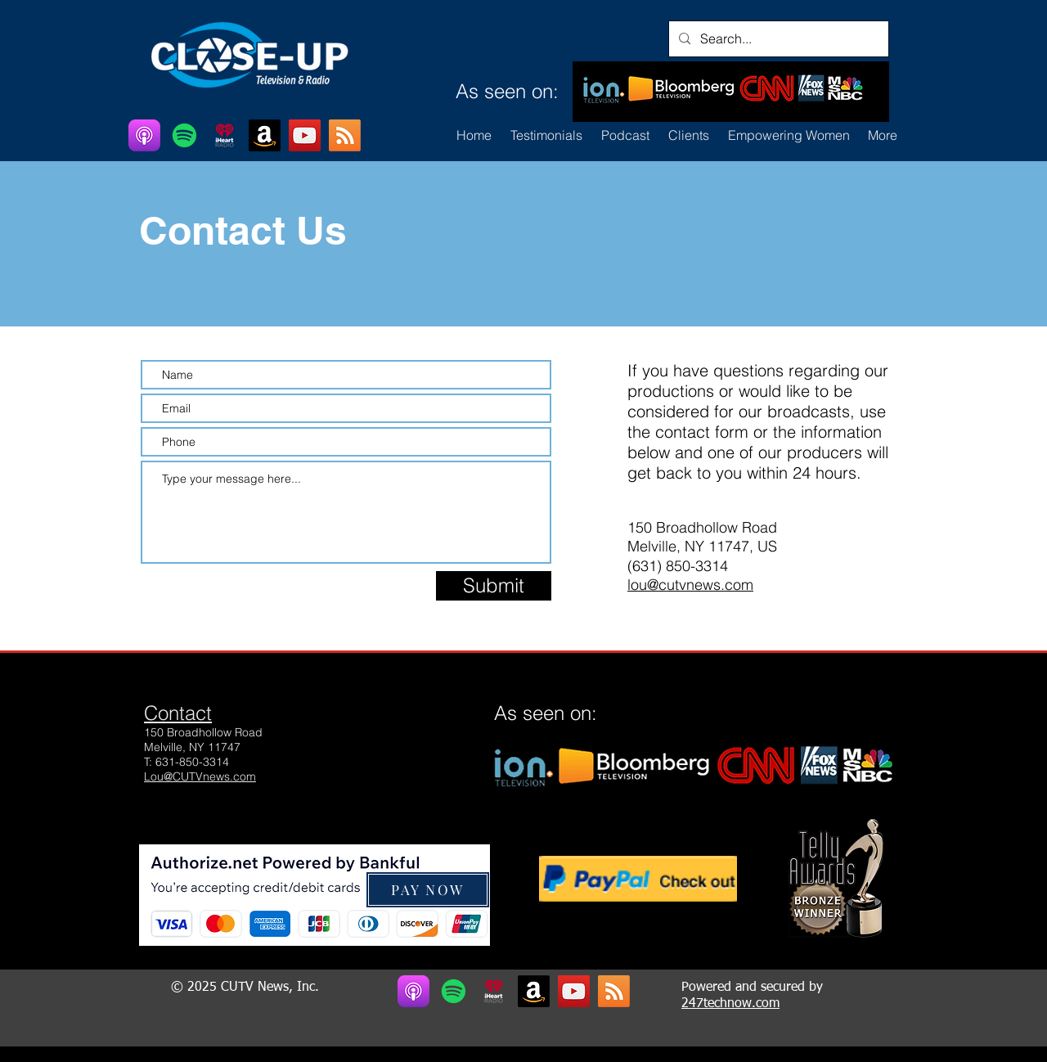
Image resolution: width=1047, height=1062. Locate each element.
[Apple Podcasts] (144, 135)
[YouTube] (305, 135)
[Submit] (493, 586)
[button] (688, 135)
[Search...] (777, 38)
